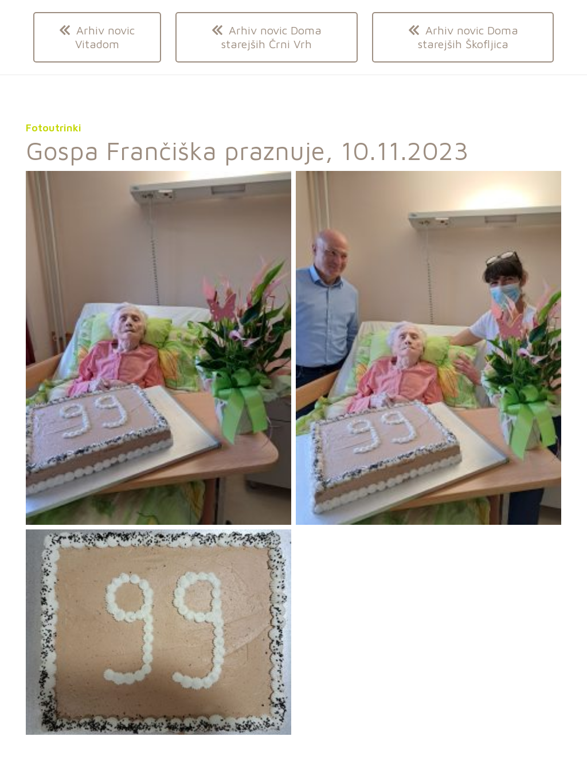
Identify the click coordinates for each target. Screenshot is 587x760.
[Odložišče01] (159, 632)
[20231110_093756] (159, 348)
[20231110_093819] (428, 348)
